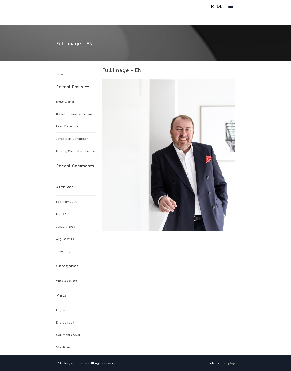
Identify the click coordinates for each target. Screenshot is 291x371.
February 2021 (66, 201)
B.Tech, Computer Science (75, 114)
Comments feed (68, 335)
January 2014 (65, 226)
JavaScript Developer (72, 138)
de (220, 6)
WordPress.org (67, 347)
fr (211, 6)
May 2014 (63, 214)
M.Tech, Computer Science (75, 151)
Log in (60, 310)
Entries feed (65, 322)
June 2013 (63, 251)
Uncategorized (67, 280)
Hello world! (65, 101)
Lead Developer (68, 126)
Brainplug (227, 363)
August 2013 (65, 239)
